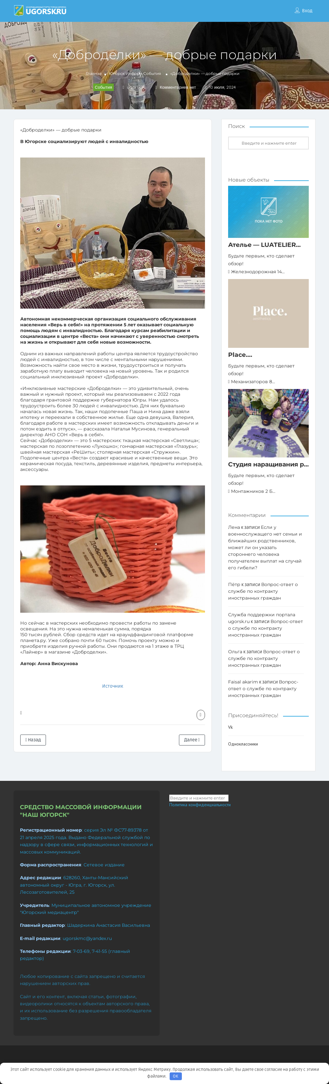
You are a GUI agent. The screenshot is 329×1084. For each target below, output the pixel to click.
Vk (230, 727)
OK (175, 1076)
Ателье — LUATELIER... (264, 244)
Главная (94, 73)
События (152, 73)
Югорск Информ (125, 73)
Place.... (240, 354)
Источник (112, 686)
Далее (192, 740)
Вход (307, 11)
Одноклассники (243, 744)
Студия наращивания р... (268, 464)
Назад (33, 740)
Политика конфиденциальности (200, 805)
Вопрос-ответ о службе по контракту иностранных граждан (263, 591)
